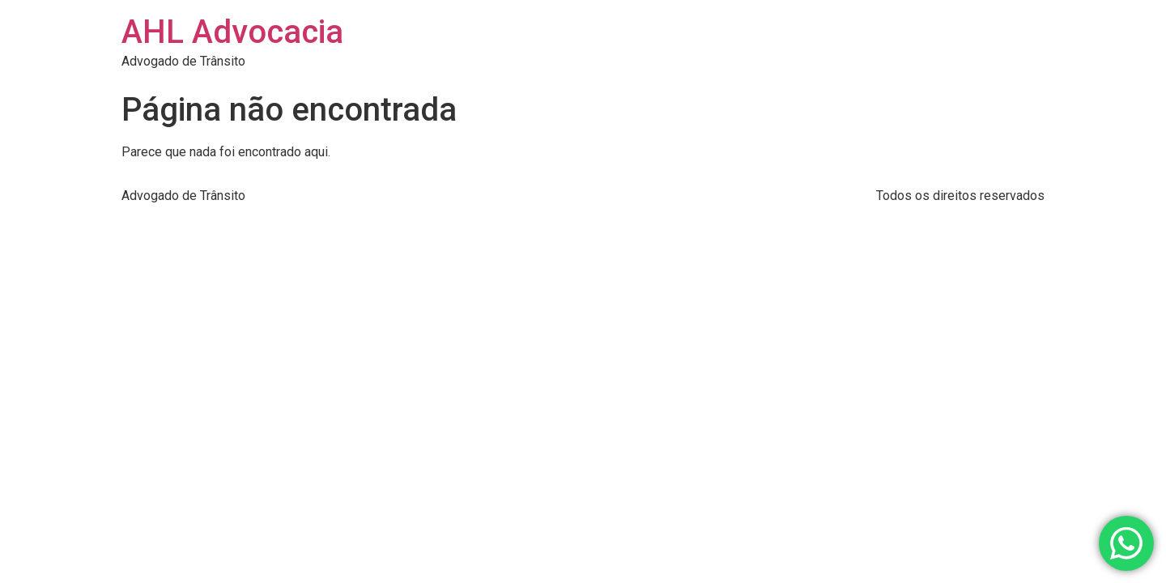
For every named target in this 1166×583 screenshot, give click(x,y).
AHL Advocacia (232, 32)
